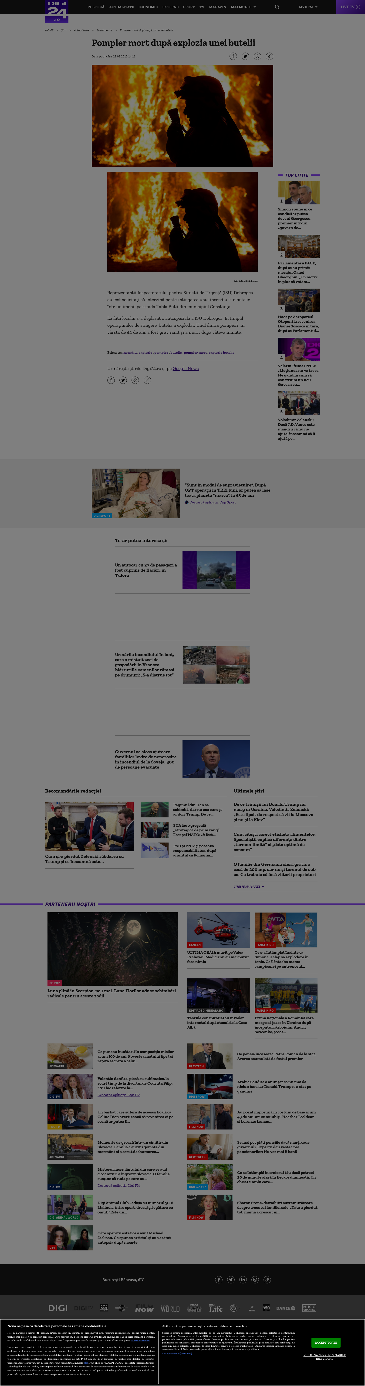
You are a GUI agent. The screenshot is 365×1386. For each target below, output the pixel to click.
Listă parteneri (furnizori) (177, 1353)
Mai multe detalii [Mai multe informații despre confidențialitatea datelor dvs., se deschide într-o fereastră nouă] (140, 1340)
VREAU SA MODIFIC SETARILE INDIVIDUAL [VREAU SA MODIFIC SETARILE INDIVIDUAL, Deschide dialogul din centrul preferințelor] (325, 1357)
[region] (182, 1352)
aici (86, 1362)
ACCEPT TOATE (326, 1342)
